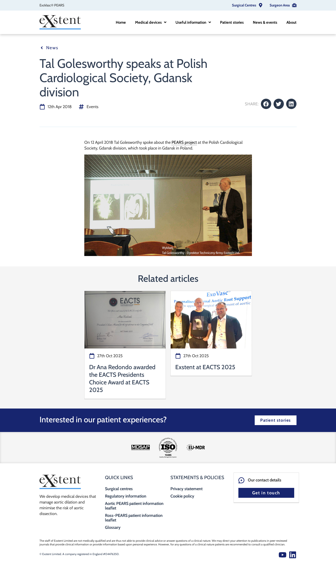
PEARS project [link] (184, 142)
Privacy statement (186, 488)
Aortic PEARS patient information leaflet (134, 506)
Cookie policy (182, 496)
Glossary (113, 527)
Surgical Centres (244, 5)
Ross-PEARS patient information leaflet (134, 518)
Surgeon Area (280, 5)
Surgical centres (119, 488)
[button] (266, 104)
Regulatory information (125, 496)
